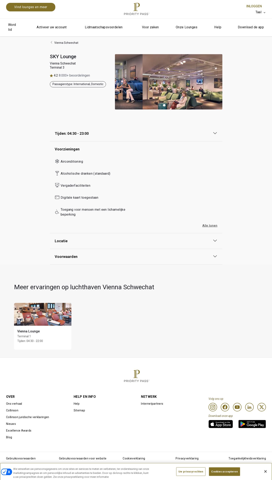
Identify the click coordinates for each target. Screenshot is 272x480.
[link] (221, 424)
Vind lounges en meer (30, 7)
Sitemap (79, 410)
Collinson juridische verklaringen (27, 417)
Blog (9, 437)
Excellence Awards (18, 430)
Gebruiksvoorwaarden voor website (82, 458)
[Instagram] (213, 407)
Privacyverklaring (187, 458)
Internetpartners (152, 403)
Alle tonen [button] (209, 225)
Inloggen (254, 6)
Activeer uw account (52, 27)
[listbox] (261, 12)
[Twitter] (261, 407)
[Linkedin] (249, 407)
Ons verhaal (14, 403)
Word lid (12, 27)
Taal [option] (258, 12)
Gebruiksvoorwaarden (21, 458)
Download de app (251, 27)
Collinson (12, 410)
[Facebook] (225, 407)
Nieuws (11, 423)
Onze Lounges (187, 27)
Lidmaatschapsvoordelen (104, 27)
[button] (159, 105)
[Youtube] (237, 407)
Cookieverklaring (134, 458)
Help (217, 27)
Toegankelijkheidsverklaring (247, 458)
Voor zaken (150, 27)
